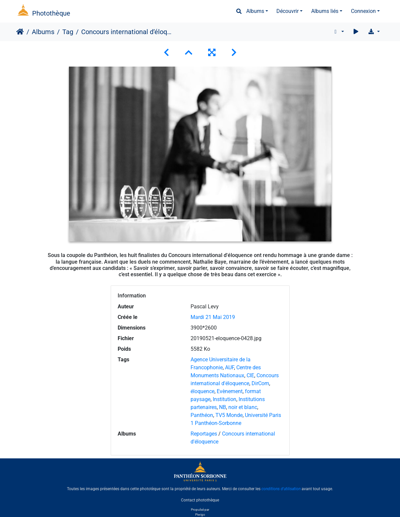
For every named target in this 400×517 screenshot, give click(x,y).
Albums (255, 11)
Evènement (230, 391)
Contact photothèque (200, 500)
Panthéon (202, 415)
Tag (67, 32)
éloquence (202, 391)
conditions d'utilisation (281, 489)
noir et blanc (242, 407)
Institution (224, 399)
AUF (229, 367)
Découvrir (287, 11)
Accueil (20, 32)
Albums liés (324, 11)
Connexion (363, 11)
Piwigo (200, 514)
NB (222, 407)
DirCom (260, 383)
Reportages (204, 434)
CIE (250, 375)
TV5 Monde (229, 415)
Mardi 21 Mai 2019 (213, 317)
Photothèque (51, 13)
